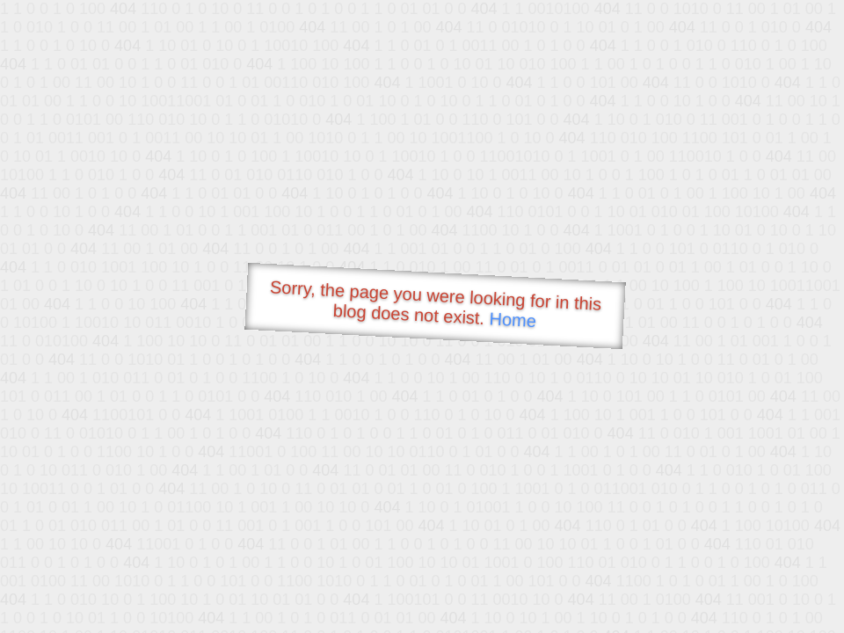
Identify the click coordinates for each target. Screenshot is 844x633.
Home (512, 320)
